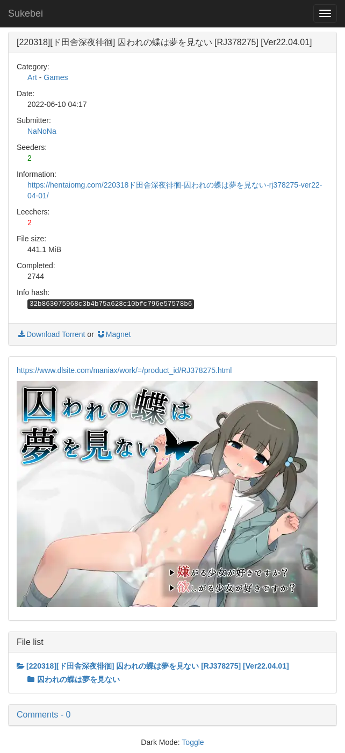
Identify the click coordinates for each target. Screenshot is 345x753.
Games (56, 77)
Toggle (193, 742)
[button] (172, 715)
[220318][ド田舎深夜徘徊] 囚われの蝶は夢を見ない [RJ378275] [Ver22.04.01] (153, 666)
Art (32, 77)
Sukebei (25, 13)
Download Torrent (51, 334)
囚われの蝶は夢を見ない (73, 679)
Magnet (113, 334)
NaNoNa (41, 131)
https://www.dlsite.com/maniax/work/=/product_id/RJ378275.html (124, 370)
